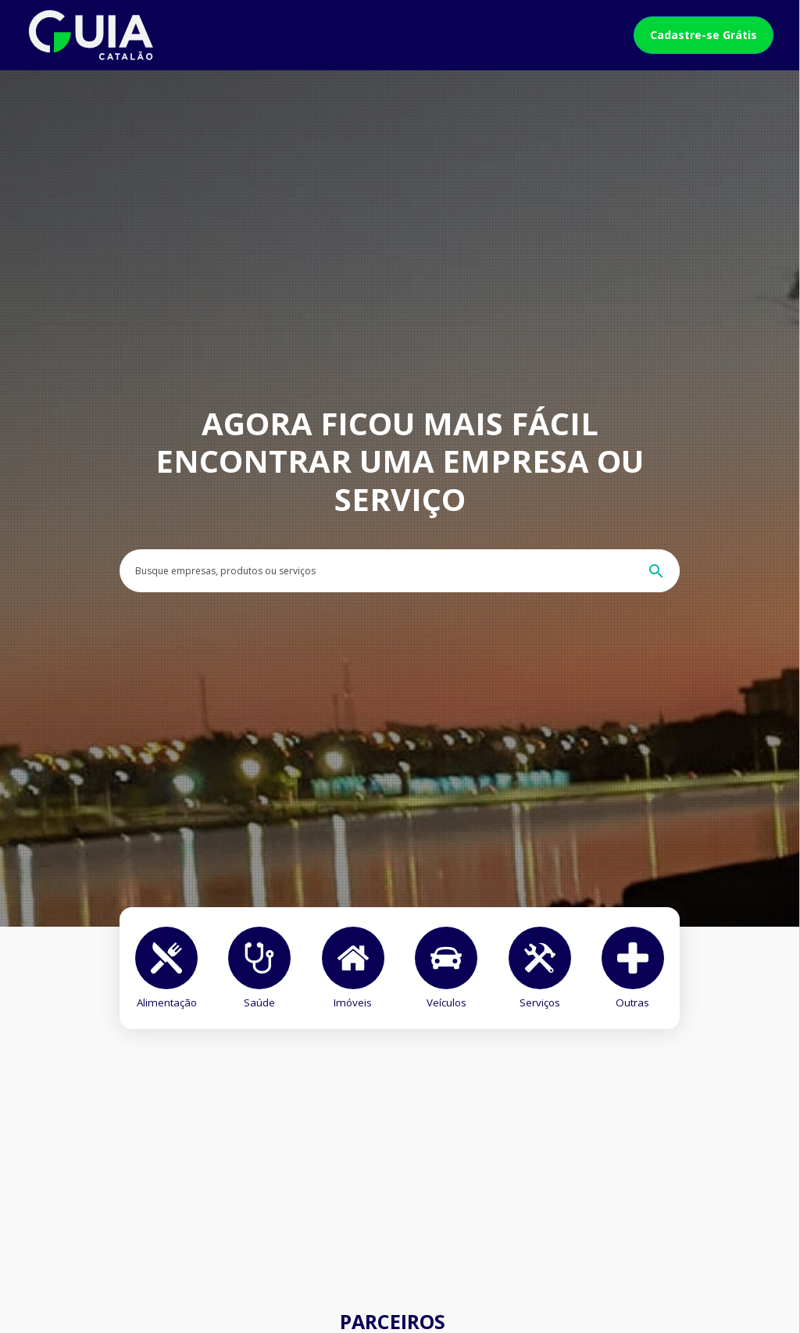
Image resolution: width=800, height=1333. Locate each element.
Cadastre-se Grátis (703, 34)
